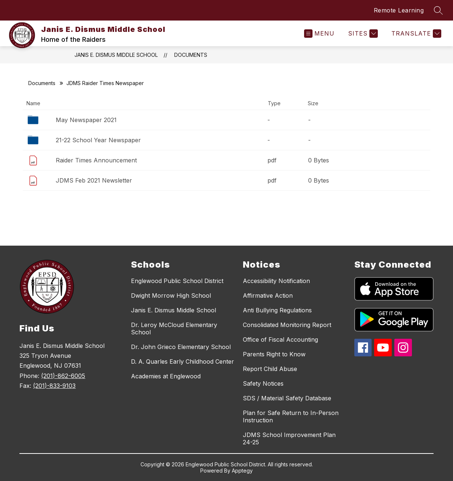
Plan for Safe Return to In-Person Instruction (291, 416)
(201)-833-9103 (54, 385)
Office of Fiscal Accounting (280, 339)
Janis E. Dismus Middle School (116, 55)
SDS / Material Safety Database (287, 398)
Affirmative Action (268, 295)
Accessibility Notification (276, 280)
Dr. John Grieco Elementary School (181, 346)
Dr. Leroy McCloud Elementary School (174, 328)
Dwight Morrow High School (171, 295)
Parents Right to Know (274, 354)
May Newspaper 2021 (86, 120)
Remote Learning (399, 10)
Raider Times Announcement (96, 160)
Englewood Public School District (177, 280)
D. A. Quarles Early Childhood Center (182, 361)
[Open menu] (319, 33)
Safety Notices (263, 383)
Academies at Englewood (166, 376)
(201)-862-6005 (63, 375)
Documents (190, 55)
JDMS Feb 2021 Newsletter (94, 180)
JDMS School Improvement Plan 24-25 (289, 438)
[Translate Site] (415, 33)
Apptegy (242, 470)
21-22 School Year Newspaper (98, 140)
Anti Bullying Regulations (277, 310)
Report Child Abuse (270, 368)
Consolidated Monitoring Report (287, 324)
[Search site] (438, 10)
